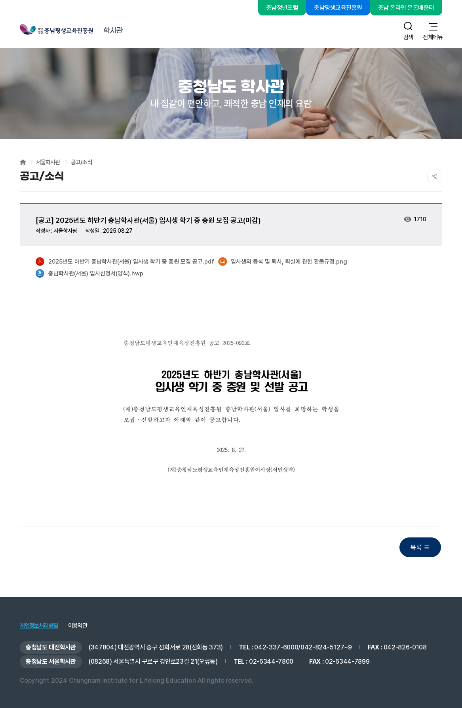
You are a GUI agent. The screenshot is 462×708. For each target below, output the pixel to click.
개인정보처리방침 (39, 626)
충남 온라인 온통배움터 (406, 7)
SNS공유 (434, 176)
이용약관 (77, 626)
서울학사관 (48, 162)
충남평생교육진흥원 (338, 7)
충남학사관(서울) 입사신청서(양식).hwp (89, 274)
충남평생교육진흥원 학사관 (86, 30)
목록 (416, 547)
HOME (23, 162)
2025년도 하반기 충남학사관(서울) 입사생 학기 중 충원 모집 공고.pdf (125, 262)
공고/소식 (81, 162)
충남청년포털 (282, 7)
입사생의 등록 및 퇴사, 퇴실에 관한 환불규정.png (282, 262)
